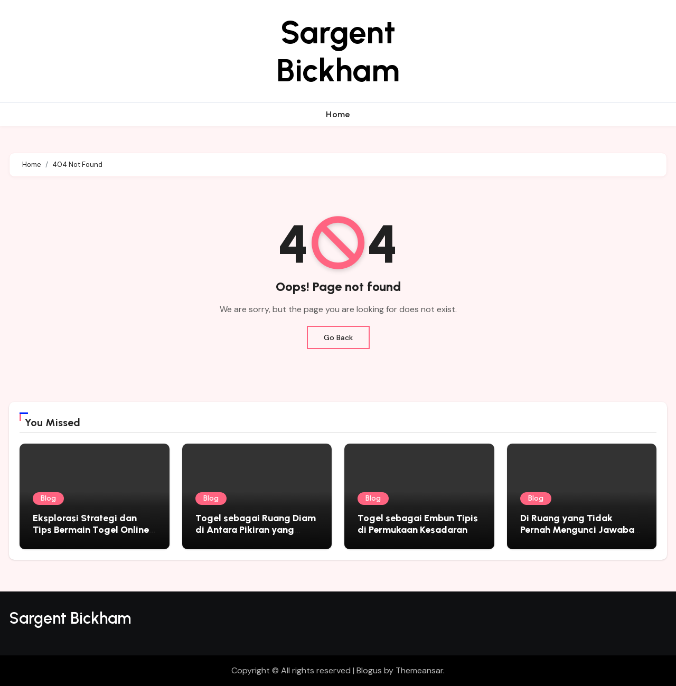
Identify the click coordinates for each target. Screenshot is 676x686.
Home (338, 114)
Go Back (338, 337)
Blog (48, 498)
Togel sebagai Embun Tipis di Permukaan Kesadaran (418, 523)
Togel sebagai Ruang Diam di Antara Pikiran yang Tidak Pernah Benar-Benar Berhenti (255, 535)
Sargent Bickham (338, 51)
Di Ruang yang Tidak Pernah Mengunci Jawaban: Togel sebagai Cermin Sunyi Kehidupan (581, 535)
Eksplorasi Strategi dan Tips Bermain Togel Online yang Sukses (91, 529)
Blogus (369, 670)
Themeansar (419, 670)
